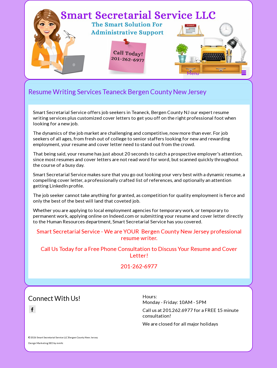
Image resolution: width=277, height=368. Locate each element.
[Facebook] (32, 309)
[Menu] (216, 73)
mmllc (60, 343)
